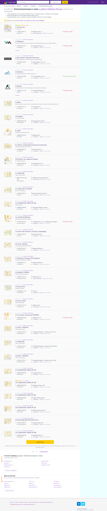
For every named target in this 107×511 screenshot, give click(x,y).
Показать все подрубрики (10, 470)
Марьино (31, 483)
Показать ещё (40, 442)
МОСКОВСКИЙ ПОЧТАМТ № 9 (26, 420)
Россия (5, 477)
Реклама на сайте (23, 502)
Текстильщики (57, 485)
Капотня (6, 483)
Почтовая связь (7, 461)
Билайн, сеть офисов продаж (26, 159)
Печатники (56, 481)
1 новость (17, 50)
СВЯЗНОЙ (19, 173)
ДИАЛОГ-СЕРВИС (22, 272)
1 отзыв (26, 25)
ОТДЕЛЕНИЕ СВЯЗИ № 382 (25, 383)
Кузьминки (6, 485)
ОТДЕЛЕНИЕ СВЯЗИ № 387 (25, 408)
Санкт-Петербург (24, 504)
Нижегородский (32, 487)
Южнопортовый (57, 487)
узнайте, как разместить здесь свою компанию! (31, 20)
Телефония (6, 466)
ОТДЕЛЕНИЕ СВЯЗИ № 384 (25, 203)
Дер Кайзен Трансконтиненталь (27, 58)
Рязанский (56, 483)
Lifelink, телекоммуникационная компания (31, 145)
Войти (102, 2)
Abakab (18, 86)
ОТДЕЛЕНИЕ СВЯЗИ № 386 (25, 395)
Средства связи (44, 461)
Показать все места (9, 490)
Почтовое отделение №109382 (27, 315)
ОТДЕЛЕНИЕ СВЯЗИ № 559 (25, 370)
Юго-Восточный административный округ (23, 477)
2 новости (17, 95)
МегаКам (19, 72)
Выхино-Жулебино (8, 481)
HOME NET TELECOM (23, 189)
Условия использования (33, 502)
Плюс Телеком (21, 244)
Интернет (6, 463)
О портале (16, 502)
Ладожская (32, 504)
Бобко (18, 102)
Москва (10, 477)
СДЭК (18, 131)
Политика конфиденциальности (46, 502)
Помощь (12, 502)
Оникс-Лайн (20, 301)
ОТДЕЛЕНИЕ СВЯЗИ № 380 (25, 433)
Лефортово (6, 487)
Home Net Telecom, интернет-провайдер (30, 231)
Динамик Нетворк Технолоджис (27, 258)
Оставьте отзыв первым (28, 39)
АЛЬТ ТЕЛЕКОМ (21, 327)
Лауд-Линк (20, 287)
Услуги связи (44, 463)
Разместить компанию (93, 2)
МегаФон (19, 116)
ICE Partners (20, 27)
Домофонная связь (45, 465)
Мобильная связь (8, 465)
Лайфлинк (19, 41)
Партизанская (18, 504)
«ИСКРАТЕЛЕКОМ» (22, 217)
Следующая (44, 452)
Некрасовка (31, 485)
